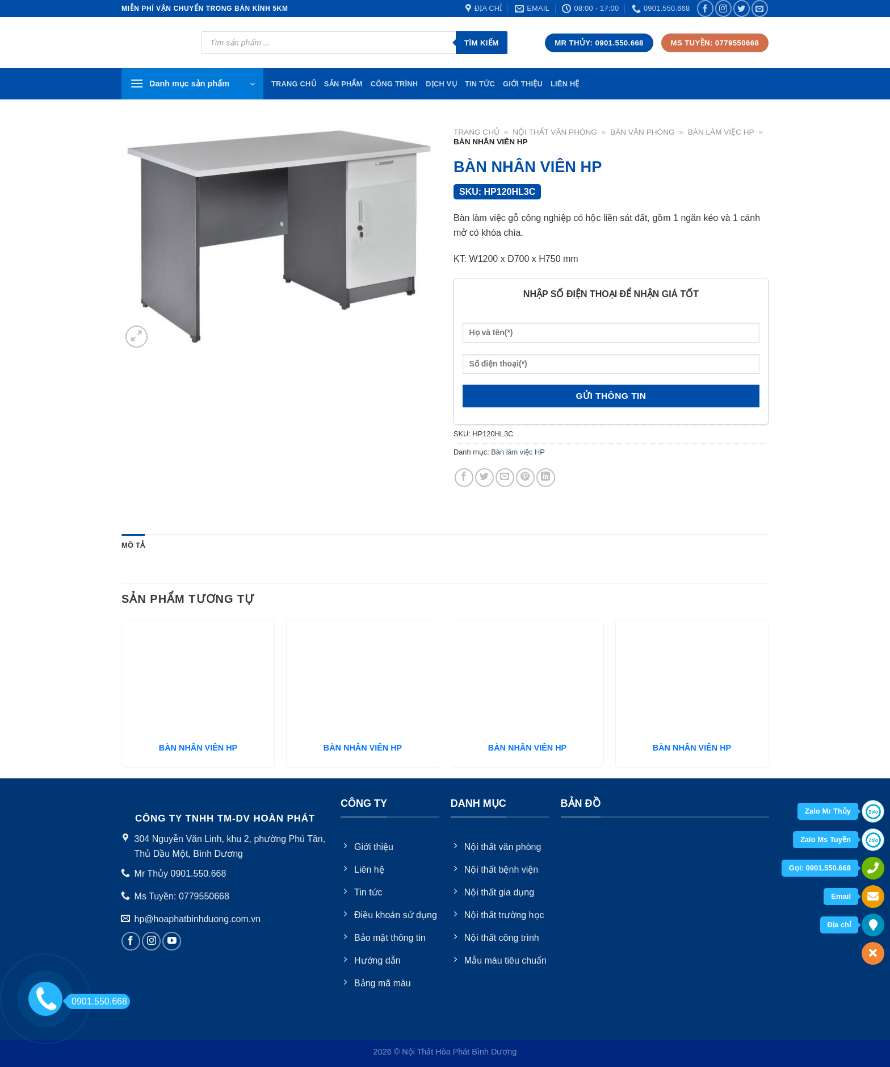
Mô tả (133, 545)
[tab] (133, 545)
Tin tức (480, 84)
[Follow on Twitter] (741, 8)
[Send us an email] (760, 8)
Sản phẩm (343, 84)
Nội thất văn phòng (555, 132)
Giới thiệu (523, 84)
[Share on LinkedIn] (545, 477)
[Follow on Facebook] (705, 8)
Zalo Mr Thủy (828, 811)
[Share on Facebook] (464, 477)
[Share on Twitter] (484, 477)
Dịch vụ (441, 84)
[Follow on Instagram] (723, 8)
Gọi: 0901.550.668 (820, 868)
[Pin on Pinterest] (525, 477)
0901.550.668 (96, 1001)
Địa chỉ (839, 924)
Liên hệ (565, 84)
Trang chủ (476, 132)
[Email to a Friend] (505, 477)
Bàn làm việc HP (721, 132)
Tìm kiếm (481, 43)
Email (841, 896)
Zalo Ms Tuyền (825, 839)
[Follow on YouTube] (171, 941)
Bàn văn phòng (642, 132)
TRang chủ (293, 84)
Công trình (394, 84)
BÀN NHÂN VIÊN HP (198, 747)
